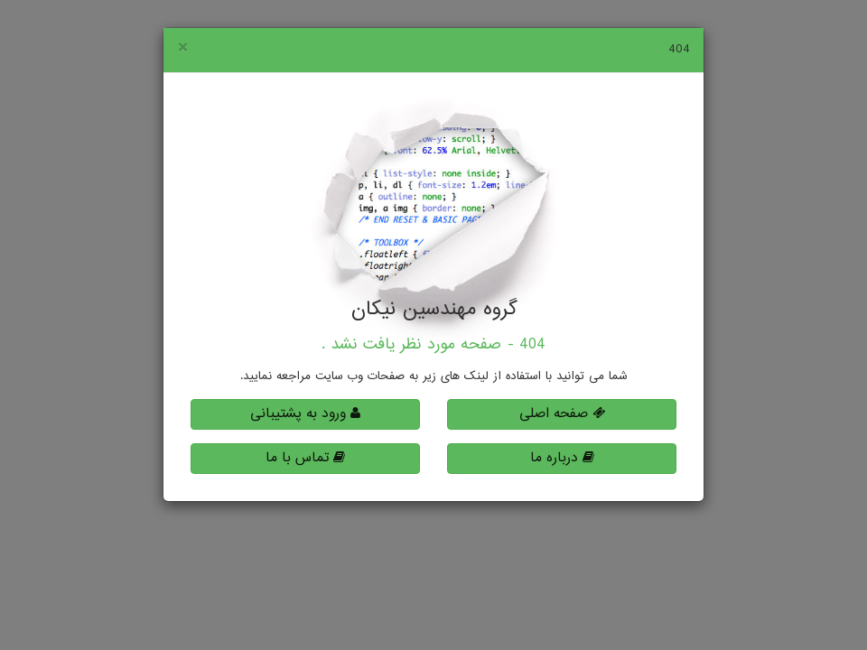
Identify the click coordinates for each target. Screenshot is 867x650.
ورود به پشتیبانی (305, 414)
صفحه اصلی (562, 414)
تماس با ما (305, 458)
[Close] (182, 49)
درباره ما (562, 458)
